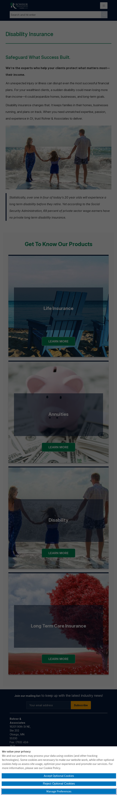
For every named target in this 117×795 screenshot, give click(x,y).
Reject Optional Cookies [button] (59, 783)
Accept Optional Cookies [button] (59, 776)
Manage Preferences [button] (58, 791)
